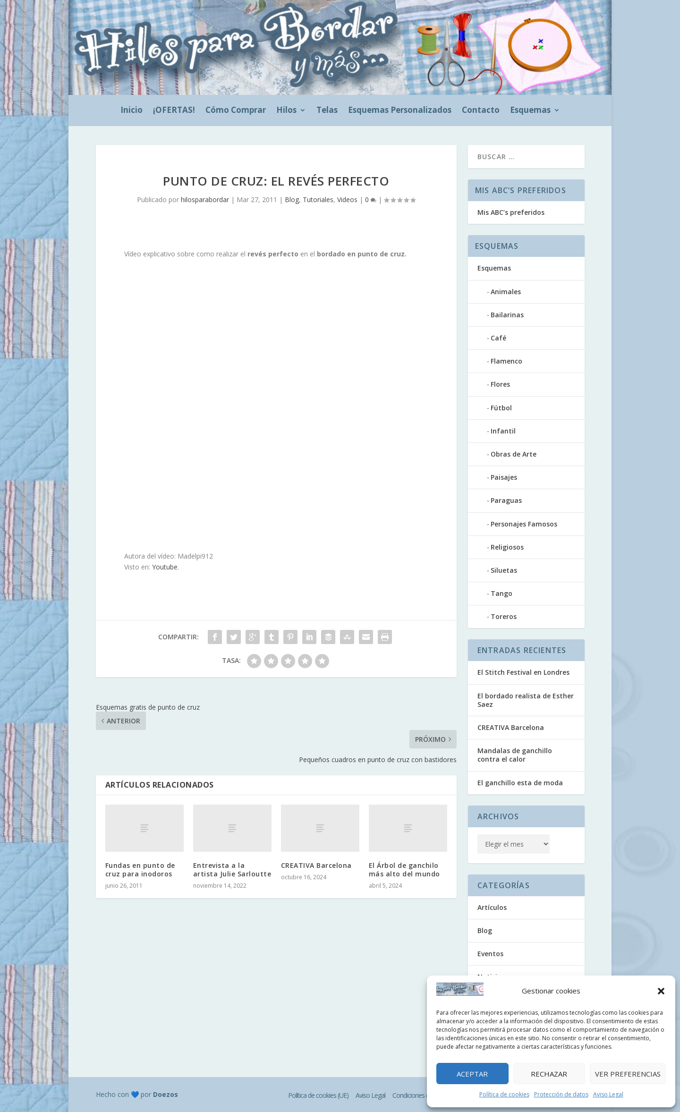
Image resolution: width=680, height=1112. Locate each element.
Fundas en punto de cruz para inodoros (140, 869)
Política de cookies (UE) (318, 1095)
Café (498, 337)
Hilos (286, 111)
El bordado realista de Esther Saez (525, 700)
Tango (501, 593)
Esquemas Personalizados (399, 111)
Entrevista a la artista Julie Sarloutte (232, 869)
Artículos (492, 907)
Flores (500, 384)
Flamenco (506, 361)
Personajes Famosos (524, 523)
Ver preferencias (628, 1073)
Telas (327, 111)
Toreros (504, 616)
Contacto (481, 111)
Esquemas (530, 111)
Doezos (165, 1094)
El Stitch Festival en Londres (523, 672)
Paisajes (504, 477)
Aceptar (472, 1073)
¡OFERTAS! (174, 111)
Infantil (503, 430)
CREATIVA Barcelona (316, 865)
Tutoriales (318, 199)
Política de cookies (504, 1094)
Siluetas (504, 570)
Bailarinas (507, 314)
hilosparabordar (205, 199)
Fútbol (501, 407)
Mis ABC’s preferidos (510, 212)
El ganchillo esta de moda (520, 782)
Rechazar (549, 1073)
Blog (292, 199)
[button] (661, 991)
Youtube (165, 566)
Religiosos (507, 547)
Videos (347, 199)
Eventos (490, 953)
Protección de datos (561, 1094)
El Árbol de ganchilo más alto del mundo (404, 869)
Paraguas (506, 500)
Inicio (131, 111)
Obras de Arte (513, 454)
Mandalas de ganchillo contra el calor (514, 755)
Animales (506, 291)
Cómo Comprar (235, 111)
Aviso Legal (608, 1094)
